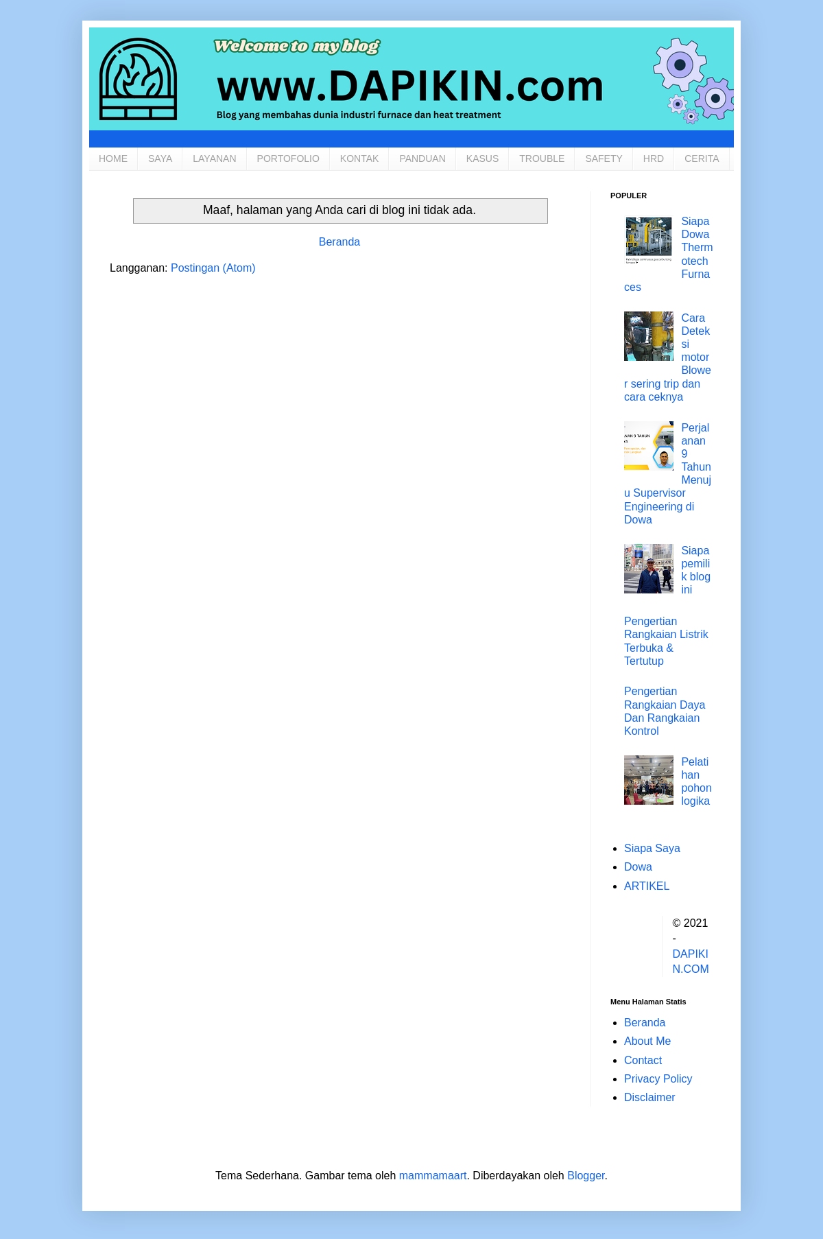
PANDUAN (422, 158)
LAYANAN (214, 158)
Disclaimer (650, 1097)
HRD (653, 158)
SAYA (160, 158)
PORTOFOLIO (288, 158)
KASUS (482, 158)
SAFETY (603, 158)
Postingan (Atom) (213, 268)
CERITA (701, 158)
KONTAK (359, 158)
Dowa (638, 867)
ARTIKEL (646, 886)
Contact (643, 1060)
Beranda (340, 242)
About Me (647, 1041)
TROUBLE (541, 158)
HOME (113, 158)
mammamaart (433, 1175)
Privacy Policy (658, 1079)
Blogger (585, 1175)
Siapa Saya (652, 848)
